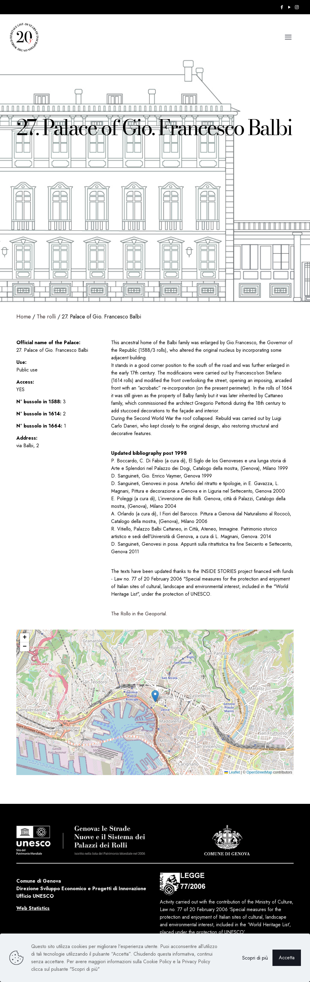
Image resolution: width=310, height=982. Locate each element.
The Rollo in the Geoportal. (139, 613)
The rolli (46, 317)
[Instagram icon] (297, 7)
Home (23, 317)
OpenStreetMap (259, 772)
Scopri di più (255, 957)
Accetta (287, 957)
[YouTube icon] (289, 7)
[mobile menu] (288, 37)
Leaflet (232, 772)
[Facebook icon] (281, 7)
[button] (155, 696)
